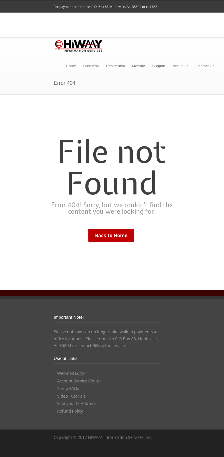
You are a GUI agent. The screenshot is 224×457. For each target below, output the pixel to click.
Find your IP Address (76, 403)
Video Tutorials (71, 396)
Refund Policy (70, 411)
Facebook (130, 450)
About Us (180, 66)
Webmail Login (71, 373)
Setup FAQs (68, 388)
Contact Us (205, 66)
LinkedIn (142, 450)
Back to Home (111, 235)
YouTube (154, 450)
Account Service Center (79, 381)
